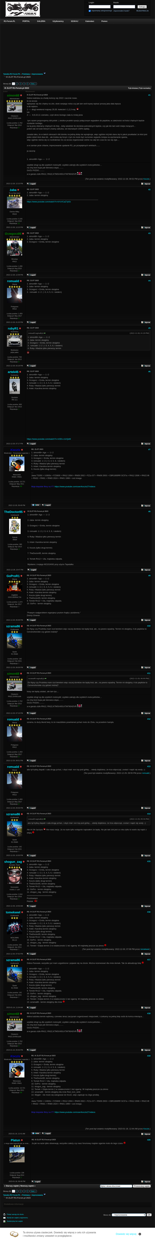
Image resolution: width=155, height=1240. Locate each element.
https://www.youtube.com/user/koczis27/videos (74, 486)
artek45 (13, 372)
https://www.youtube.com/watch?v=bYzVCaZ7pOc (49, 202)
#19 (148, 1056)
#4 (149, 281)
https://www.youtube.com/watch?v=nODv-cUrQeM (49, 439)
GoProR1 (13, 576)
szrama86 (13, 626)
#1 (149, 95)
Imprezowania (37, 74)
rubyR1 (13, 328)
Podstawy (26, 74)
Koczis (146, 179)
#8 (149, 511)
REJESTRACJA (142, 11)
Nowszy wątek (27, 1186)
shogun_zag (13, 861)
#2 (149, 189)
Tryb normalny (145, 88)
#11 (148, 673)
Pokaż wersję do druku (15, 1214)
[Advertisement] (77, 46)
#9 (149, 575)
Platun (15, 1140)
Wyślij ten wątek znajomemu (17, 1218)
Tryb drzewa (133, 88)
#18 (148, 1013)
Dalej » (33, 84)
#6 (149, 371)
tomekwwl (13, 912)
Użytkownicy (58, 21)
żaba (13, 190)
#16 (148, 912)
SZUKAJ (74, 21)
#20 (148, 1140)
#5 (149, 328)
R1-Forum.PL (9, 21)
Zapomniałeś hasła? (121, 11)
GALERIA (41, 21)
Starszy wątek (12, 1186)
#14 (148, 814)
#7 (149, 449)
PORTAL (26, 21)
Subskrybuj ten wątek (15, 1221)
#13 (148, 766)
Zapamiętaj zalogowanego (101, 11)
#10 (148, 626)
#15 (148, 861)
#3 (149, 233)
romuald (13, 281)
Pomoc (104, 21)
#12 (148, 719)
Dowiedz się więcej (126, 1234)
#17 (148, 959)
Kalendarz (90, 21)
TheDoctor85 (13, 512)
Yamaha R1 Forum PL (11, 74)
